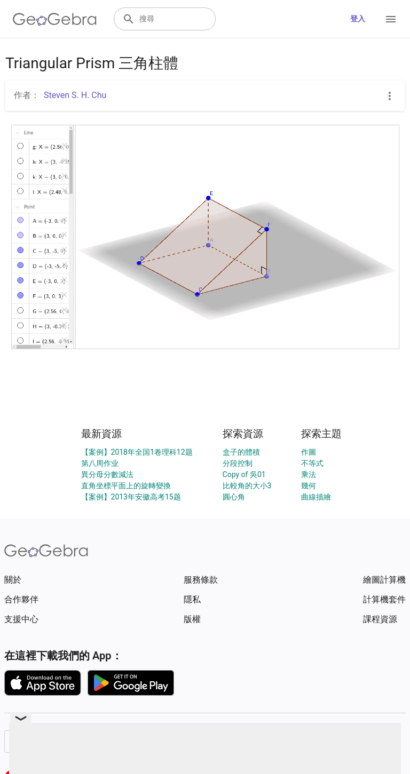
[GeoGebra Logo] (55, 19)
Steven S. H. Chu (75, 95)
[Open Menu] (390, 19)
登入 (357, 18)
